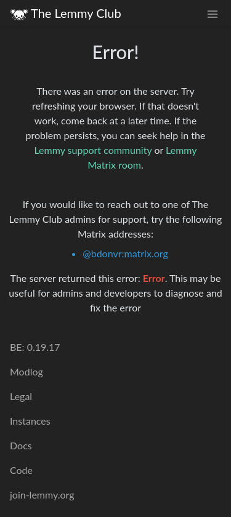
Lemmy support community (93, 150)
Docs (21, 445)
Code (21, 470)
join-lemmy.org (42, 494)
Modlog (26, 371)
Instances (30, 421)
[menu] (212, 13)
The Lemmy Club (65, 13)
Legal (21, 396)
